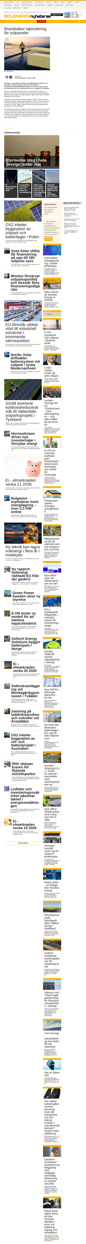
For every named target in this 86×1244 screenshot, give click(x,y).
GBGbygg (48, 2)
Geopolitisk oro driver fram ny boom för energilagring (72, 219)
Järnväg (17, 5)
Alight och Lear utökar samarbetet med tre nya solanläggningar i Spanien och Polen (72, 225)
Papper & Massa (59, 5)
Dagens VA (56, 2)
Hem (7, 21)
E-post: (46, 214)
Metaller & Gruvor (40, 5)
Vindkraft (69, 2)
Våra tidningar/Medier (54, 21)
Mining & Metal (17, 7)
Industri (77, 2)
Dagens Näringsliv (9, 2)
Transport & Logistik (27, 5)
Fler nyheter (23, 924)
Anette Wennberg (20, 78)
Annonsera (31, 21)
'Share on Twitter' (8, 128)
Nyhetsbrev (41, 21)
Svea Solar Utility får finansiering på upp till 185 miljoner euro (71, 215)
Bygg (17, 2)
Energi (63, 2)
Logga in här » (56, 314)
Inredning (50, 5)
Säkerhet (25, 7)
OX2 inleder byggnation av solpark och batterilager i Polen (71, 232)
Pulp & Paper (7, 7)
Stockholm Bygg (39, 2)
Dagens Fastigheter (27, 2)
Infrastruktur (8, 5)
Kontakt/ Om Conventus (18, 21)
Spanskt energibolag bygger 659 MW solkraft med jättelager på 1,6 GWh (71, 209)
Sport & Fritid (69, 5)
